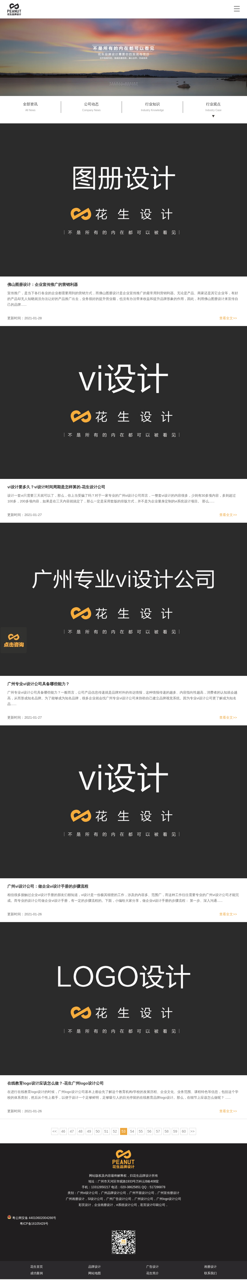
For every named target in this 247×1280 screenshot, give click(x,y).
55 (141, 1132)
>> (192, 1132)
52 (115, 1132)
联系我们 (210, 1274)
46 (63, 1132)
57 (158, 1132)
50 (98, 1132)
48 (80, 1132)
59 (175, 1132)
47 (72, 1132)
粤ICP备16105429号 (34, 1224)
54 (132, 1132)
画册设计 (210, 1267)
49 (89, 1132)
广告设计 (152, 1267)
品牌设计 (94, 1267)
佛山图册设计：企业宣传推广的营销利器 (42, 285)
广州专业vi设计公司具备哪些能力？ (38, 684)
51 (106, 1132)
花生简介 (152, 1274)
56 (149, 1132)
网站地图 (94, 1274)
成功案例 (36, 1274)
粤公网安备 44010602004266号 (31, 1219)
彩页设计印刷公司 (152, 1205)
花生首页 (36, 1267)
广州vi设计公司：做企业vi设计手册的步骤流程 (47, 887)
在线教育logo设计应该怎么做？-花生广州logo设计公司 (55, 1084)
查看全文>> (228, 319)
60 (184, 1132)
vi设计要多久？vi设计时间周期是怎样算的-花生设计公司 (56, 487)
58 (166, 1132)
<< (54, 1132)
